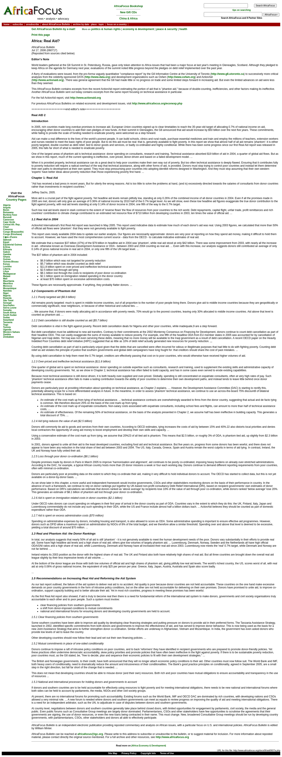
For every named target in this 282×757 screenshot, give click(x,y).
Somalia (7, 310)
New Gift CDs (128, 12)
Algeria (7, 205)
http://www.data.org (97, 77)
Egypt (6, 242)
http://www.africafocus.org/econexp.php (157, 103)
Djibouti (7, 240)
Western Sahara (11, 332)
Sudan (6, 317)
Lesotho (7, 266)
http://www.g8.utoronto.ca (227, 73)
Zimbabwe (8, 337)
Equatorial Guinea (12, 244)
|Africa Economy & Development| (148, 745)
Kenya (6, 264)
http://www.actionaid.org (47, 80)
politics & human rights (106, 29)
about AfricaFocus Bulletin (56, 24)
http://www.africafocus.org (172, 737)
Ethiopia (7, 249)
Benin (6, 210)
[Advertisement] (16, 41)
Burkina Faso (10, 215)
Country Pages (16, 199)
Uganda (7, 329)
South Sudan (10, 315)
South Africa (9, 312)
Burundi (7, 217)
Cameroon (8, 219)
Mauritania (8, 281)
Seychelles (9, 305)
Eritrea (6, 247)
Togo (5, 325)
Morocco (7, 286)
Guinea (7, 259)
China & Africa (128, 18)
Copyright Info (148, 753)
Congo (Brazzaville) (13, 232)
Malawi (6, 276)
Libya (6, 271)
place (94, 24)
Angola (7, 207)
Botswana (8, 212)
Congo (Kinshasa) (12, 234)
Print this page (41, 34)
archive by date (81, 24)
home (6, 24)
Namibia (7, 291)
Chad (6, 227)
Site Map (112, 753)
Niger (6, 293)
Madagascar (9, 274)
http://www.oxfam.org (181, 77)
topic (101, 24)
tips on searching (241, 10)
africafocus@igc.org (90, 734)
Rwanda (7, 298)
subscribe (18, 24)
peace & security (166, 29)
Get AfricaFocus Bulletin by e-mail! (54, 29)
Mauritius (8, 283)
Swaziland (8, 320)
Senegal (7, 303)
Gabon (6, 252)
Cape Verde (9, 222)
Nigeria (7, 295)
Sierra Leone (10, 308)
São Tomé (8, 300)
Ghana (6, 257)
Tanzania (7, 322)
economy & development (138, 29)
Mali (5, 278)
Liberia (6, 269)
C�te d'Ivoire (10, 237)
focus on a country (116, 24)
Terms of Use (167, 753)
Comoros (8, 229)
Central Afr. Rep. (11, 224)
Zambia (7, 334)
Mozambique (10, 288)
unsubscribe (32, 24)
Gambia (7, 254)
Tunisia (7, 327)
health (183, 29)
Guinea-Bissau (11, 261)
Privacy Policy (128, 753)
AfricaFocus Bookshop (128, 6)
